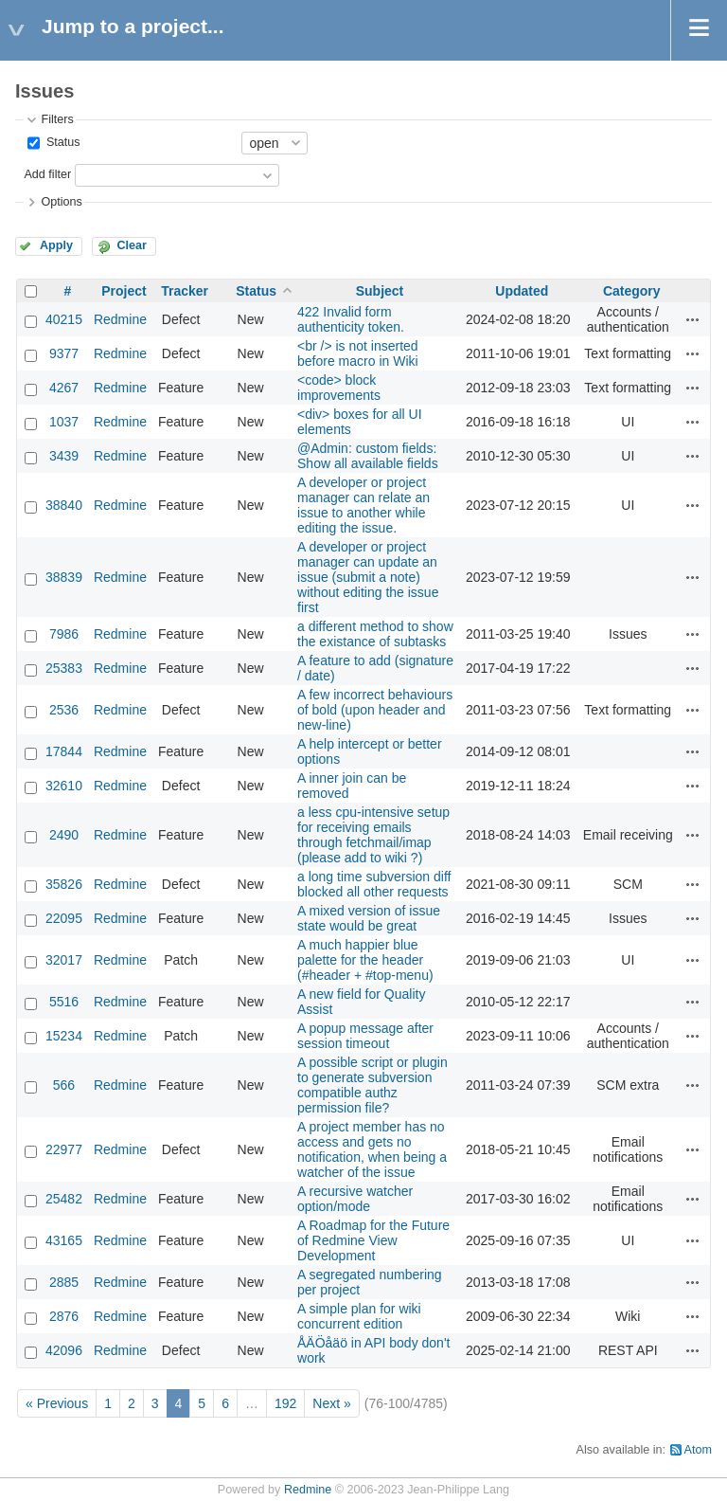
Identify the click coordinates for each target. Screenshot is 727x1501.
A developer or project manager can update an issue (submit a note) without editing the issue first (367, 577)
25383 (63, 668)
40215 (63, 319)
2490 (64, 834)
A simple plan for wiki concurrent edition (359, 1316)
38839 (63, 577)
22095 (63, 918)
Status (61, 142)
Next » (331, 1403)
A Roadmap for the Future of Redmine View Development (373, 1240)
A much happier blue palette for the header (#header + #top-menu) (365, 960)
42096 (63, 1350)
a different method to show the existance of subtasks (375, 634)
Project (123, 290)
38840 (63, 505)
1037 (64, 421)
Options (61, 201)
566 (64, 1085)
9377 (64, 353)
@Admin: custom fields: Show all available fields (367, 456)
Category (632, 290)
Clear (131, 245)
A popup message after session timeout (365, 1036)
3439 (64, 455)
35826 (63, 884)
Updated (521, 290)
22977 (63, 1149)
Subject (380, 290)
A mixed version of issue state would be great (368, 918)
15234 (63, 1035)
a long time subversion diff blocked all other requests (374, 884)
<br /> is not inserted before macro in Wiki (357, 353)
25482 (63, 1198)
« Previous (57, 1403)
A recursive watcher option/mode (355, 1199)
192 (285, 1403)
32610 (63, 785)
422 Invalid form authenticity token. (350, 319)
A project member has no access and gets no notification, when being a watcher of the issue (372, 1149)
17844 (63, 751)
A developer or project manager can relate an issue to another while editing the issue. (363, 505)
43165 (63, 1240)
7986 (64, 634)
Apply (56, 245)
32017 (63, 960)
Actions (692, 319)
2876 (64, 1316)
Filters (57, 119)
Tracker (184, 290)
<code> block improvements (339, 387)
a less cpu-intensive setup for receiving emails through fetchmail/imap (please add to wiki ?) (373, 835)
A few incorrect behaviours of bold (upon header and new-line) (374, 709)
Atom (698, 1449)
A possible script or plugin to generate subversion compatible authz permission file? (372, 1085)
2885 (64, 1282)
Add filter (47, 174)
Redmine (120, 319)
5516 (64, 1001)
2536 (64, 709)
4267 (64, 387)
